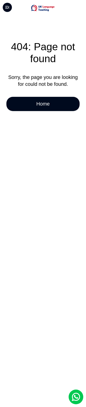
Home (43, 104)
